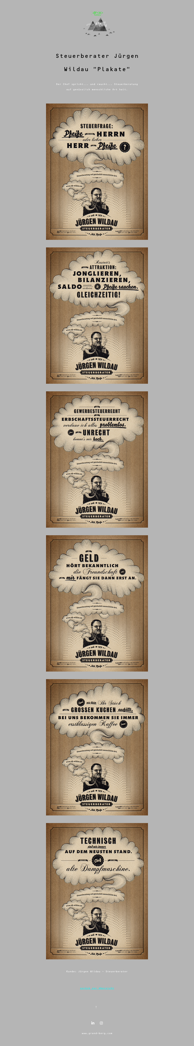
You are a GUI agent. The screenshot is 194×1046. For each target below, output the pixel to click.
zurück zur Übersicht (97, 988)
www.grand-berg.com (97, 1033)
